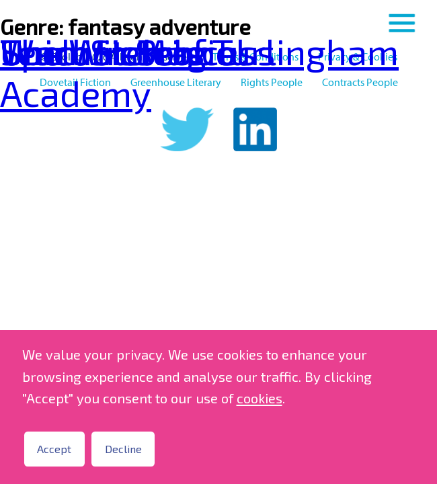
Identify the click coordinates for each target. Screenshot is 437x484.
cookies (259, 398)
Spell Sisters (102, 51)
